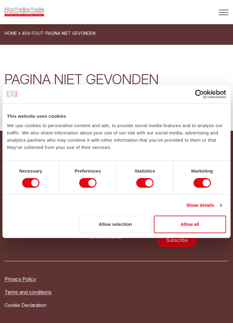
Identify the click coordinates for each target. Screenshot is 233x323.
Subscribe (177, 240)
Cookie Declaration (25, 305)
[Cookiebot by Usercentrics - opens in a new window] (199, 94)
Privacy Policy (20, 279)
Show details (200, 205)
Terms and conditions (28, 292)
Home (11, 33)
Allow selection (115, 224)
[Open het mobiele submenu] (223, 12)
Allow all (190, 224)
